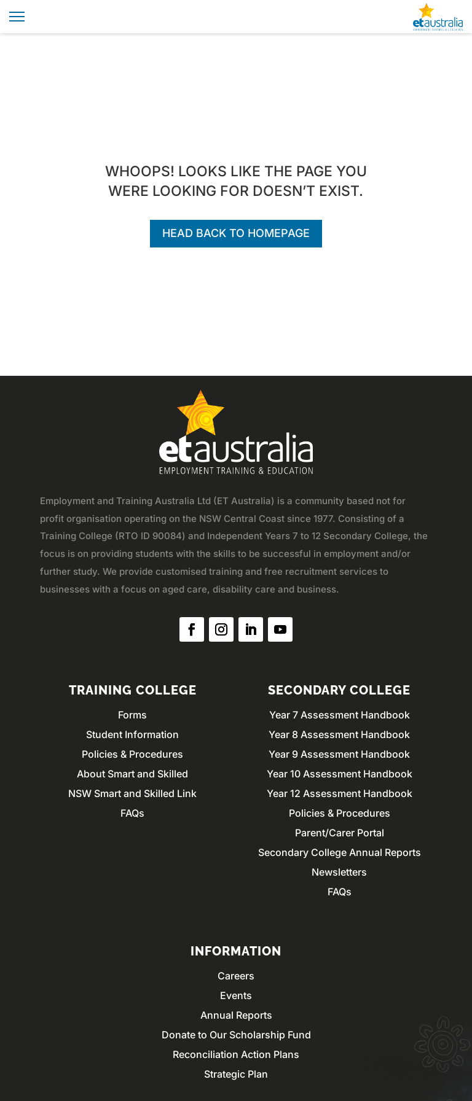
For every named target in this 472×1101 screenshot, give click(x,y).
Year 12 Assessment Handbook (339, 793)
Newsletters (339, 872)
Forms (132, 715)
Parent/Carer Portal (339, 833)
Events (236, 995)
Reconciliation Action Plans (236, 1054)
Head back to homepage (236, 233)
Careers (236, 976)
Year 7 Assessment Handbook (339, 715)
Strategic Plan (236, 1074)
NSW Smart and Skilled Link (132, 793)
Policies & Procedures (132, 754)
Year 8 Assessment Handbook (339, 734)
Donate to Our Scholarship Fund (236, 1035)
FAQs (132, 813)
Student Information (132, 734)
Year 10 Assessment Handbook (339, 774)
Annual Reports (236, 1015)
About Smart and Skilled (132, 774)
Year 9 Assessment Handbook (339, 754)
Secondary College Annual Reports (339, 852)
